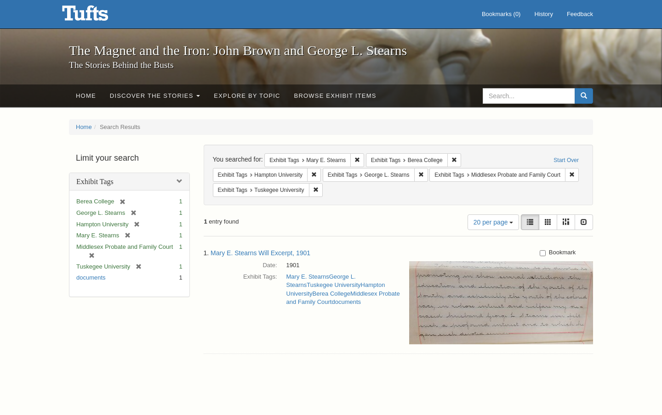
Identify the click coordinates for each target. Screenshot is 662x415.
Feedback (580, 14)
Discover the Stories (155, 95)
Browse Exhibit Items (335, 95)
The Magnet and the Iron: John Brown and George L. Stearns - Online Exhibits (96, 16)
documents (91, 277)
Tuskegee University (333, 284)
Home (86, 95)
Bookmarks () (501, 14)
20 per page (494, 222)
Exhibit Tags (95, 181)
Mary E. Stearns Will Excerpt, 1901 (260, 253)
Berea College (331, 293)
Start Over (566, 160)
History (543, 14)
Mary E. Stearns (307, 276)
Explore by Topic (247, 95)
